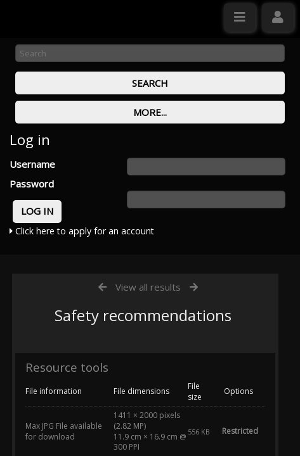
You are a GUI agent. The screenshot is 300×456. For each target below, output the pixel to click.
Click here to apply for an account (82, 231)
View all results (148, 287)
